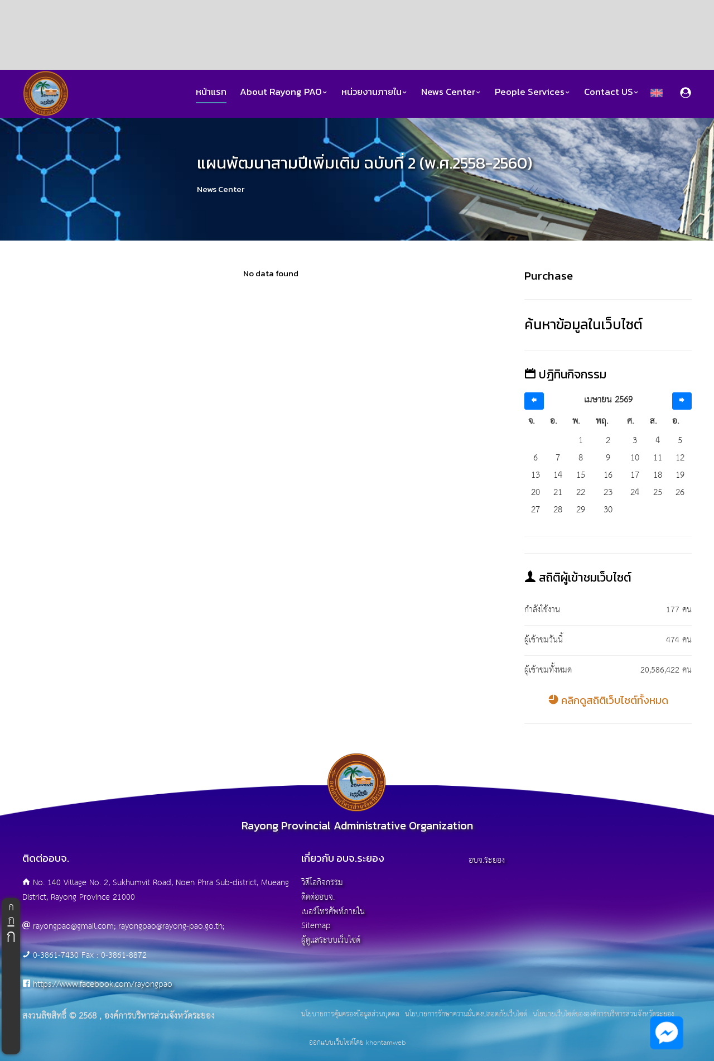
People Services (533, 92)
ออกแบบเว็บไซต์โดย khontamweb (357, 1042)
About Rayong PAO (284, 92)
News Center (451, 92)
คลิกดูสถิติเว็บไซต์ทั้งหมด (608, 700)
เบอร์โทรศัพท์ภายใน (333, 911)
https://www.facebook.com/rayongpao (102, 984)
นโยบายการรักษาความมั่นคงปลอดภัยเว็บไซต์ (466, 1015)
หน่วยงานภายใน (374, 92)
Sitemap (316, 925)
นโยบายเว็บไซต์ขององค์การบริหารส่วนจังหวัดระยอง (603, 1015)
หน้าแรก (211, 92)
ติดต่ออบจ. (318, 897)
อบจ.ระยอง (487, 860)
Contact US (611, 92)
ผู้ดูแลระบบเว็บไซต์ (330, 940)
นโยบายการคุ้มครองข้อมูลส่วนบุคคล (350, 1015)
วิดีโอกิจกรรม (322, 882)
